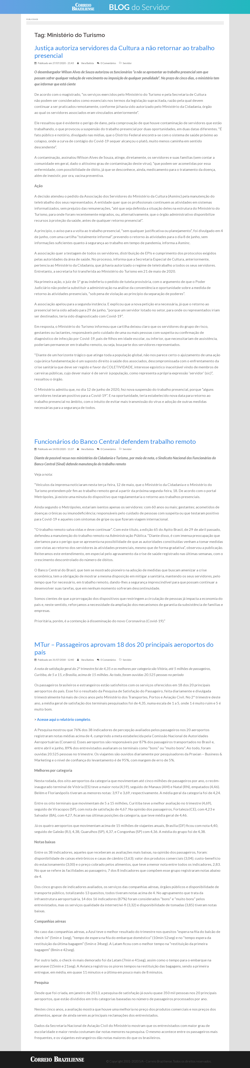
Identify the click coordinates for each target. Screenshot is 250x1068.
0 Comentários (108, 63)
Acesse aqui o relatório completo (63, 719)
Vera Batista (87, 63)
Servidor (127, 63)
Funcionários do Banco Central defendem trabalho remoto (115, 441)
